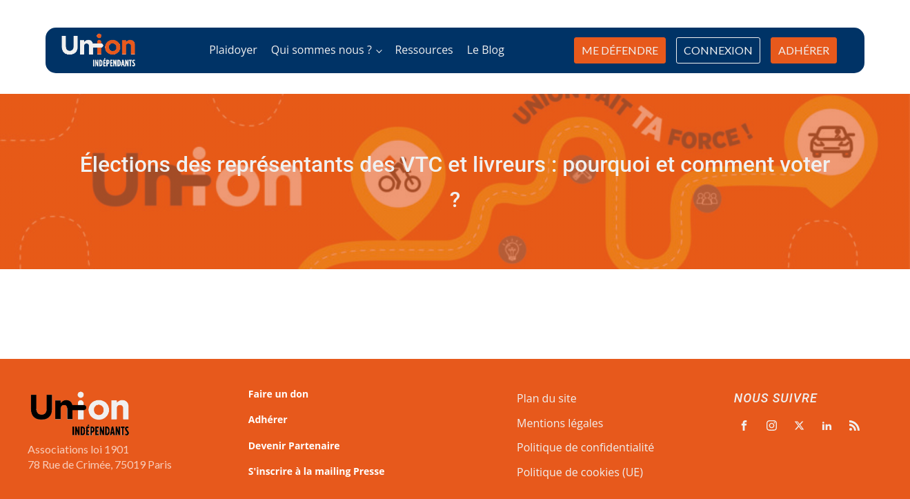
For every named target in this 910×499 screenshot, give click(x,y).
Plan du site (547, 398)
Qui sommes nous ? (321, 49)
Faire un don (278, 393)
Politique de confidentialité (585, 447)
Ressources (424, 49)
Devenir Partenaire (294, 445)
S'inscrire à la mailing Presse (316, 471)
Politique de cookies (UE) (580, 472)
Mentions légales (560, 423)
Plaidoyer (233, 49)
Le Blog (485, 49)
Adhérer (268, 419)
